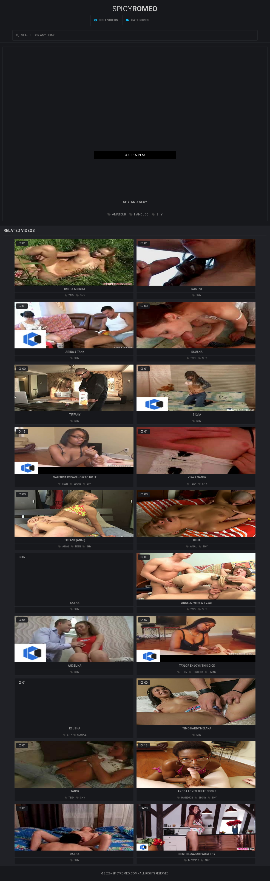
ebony (75, 483)
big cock (196, 672)
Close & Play (135, 155)
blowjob (191, 860)
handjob (139, 214)
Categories (137, 20)
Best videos (106, 20)
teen (70, 295)
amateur (116, 214)
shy (157, 214)
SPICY (134, 8)
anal (63, 546)
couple (79, 735)
